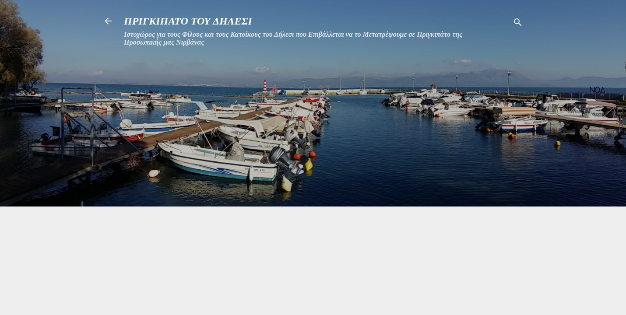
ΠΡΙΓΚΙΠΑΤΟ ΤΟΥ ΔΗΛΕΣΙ (188, 21)
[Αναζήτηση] (518, 23)
